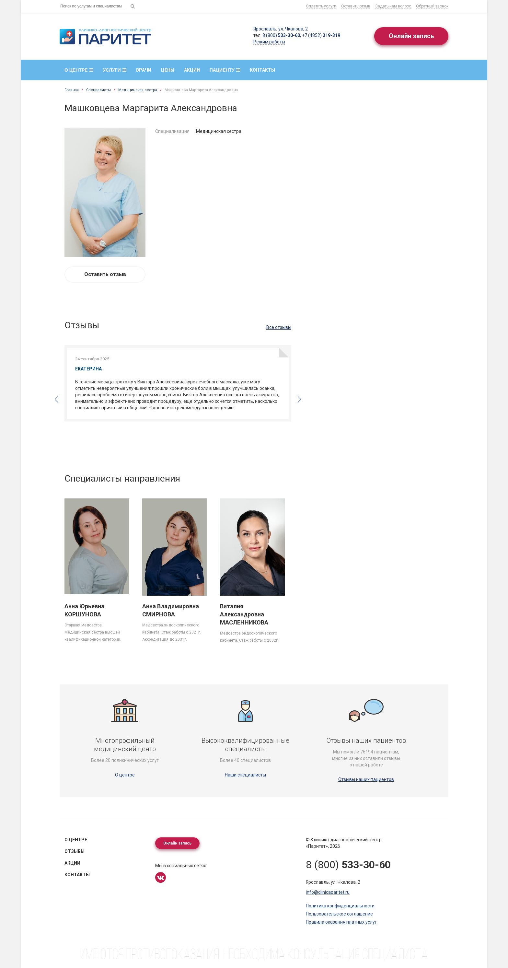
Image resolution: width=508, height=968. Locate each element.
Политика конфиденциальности (340, 905)
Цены (167, 70)
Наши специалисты (245, 774)
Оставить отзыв (355, 6)
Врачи (143, 70)
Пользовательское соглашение (339, 913)
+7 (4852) (320, 35)
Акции (192, 70)
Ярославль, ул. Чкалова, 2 (280, 28)
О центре (78, 70)
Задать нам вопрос (393, 6)
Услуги (114, 70)
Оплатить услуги (321, 6)
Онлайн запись (411, 36)
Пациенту (225, 70)
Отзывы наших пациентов (366, 779)
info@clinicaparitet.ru (328, 892)
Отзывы (74, 851)
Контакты (262, 70)
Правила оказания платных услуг (341, 922)
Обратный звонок (432, 6)
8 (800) (280, 35)
